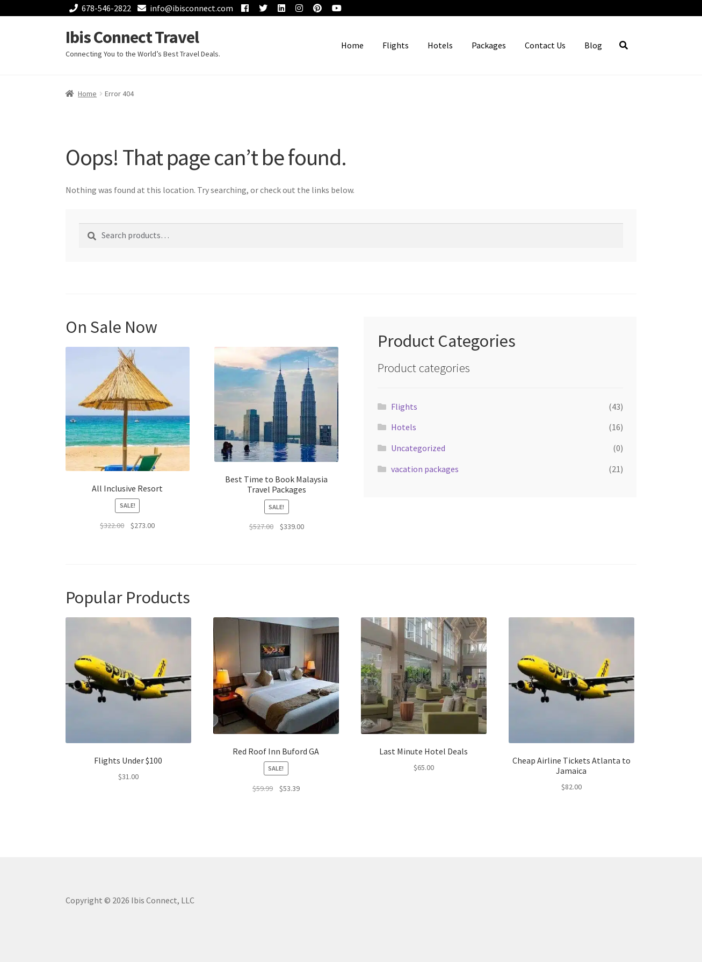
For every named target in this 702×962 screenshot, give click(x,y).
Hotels (440, 45)
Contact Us (545, 45)
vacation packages (425, 469)
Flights (395, 45)
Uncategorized (418, 448)
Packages (489, 45)
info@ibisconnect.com (183, 8)
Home (352, 45)
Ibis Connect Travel (132, 37)
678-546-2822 (98, 8)
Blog (593, 45)
